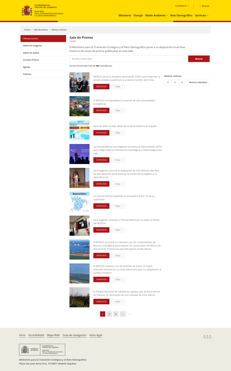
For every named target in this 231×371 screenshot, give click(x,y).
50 (182, 82)
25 (175, 82)
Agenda (26, 67)
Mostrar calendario (198, 82)
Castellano (181, 5)
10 (168, 82)
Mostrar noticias (172, 76)
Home (27, 29)
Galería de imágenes (32, 45)
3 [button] (115, 314)
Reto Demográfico (181, 15)
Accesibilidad (36, 335)
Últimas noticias (58, 29)
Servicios (200, 15)
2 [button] (109, 314)
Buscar (199, 58)
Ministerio (125, 15)
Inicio (22, 335)
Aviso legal (95, 335)
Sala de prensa (41, 29)
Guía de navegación (74, 335)
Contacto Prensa (31, 59)
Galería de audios (31, 52)
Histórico (27, 74)
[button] (167, 15)
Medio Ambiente (155, 15)
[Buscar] (203, 6)
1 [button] (102, 314)
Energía (138, 15)
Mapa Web (53, 335)
